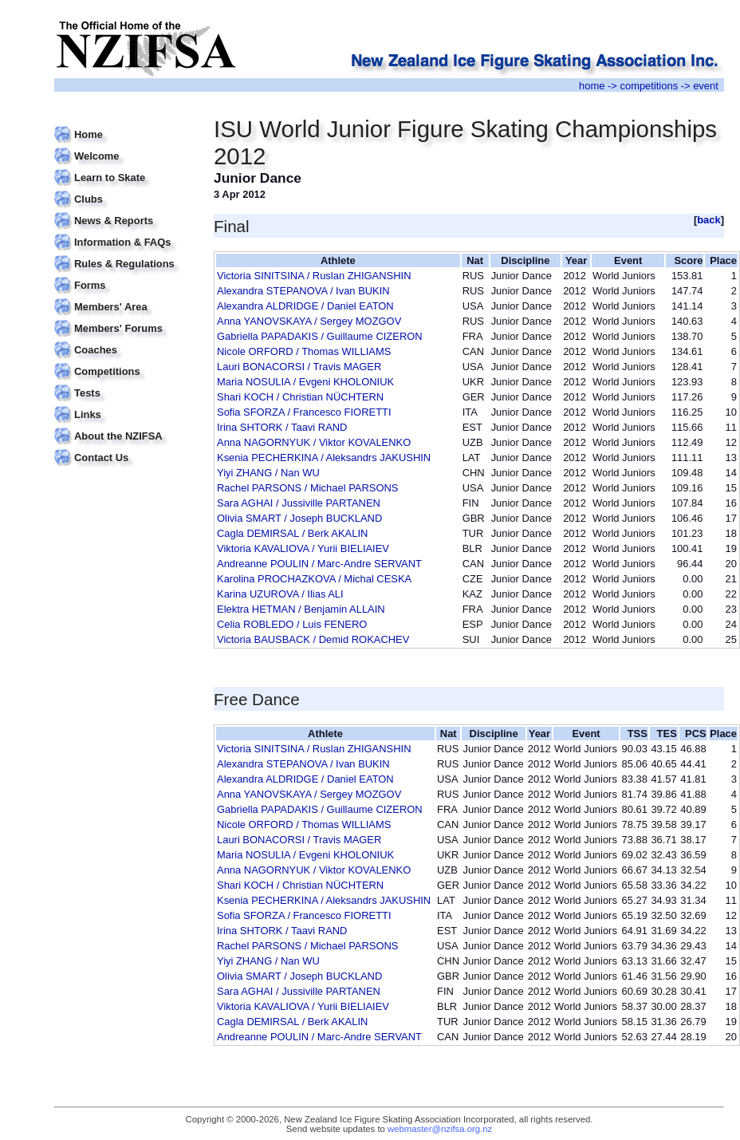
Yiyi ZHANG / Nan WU (268, 473)
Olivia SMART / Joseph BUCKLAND (299, 518)
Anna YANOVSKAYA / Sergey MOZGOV (309, 321)
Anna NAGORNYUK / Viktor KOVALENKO (314, 442)
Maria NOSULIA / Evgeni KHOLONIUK (305, 382)
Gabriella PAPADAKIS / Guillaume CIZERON (320, 336)
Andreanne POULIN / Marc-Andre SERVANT (319, 564)
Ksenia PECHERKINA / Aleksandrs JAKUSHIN (324, 457)
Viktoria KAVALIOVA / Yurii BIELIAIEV (303, 548)
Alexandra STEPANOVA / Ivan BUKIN (303, 291)
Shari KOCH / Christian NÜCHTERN (300, 397)
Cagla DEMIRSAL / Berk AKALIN (292, 533)
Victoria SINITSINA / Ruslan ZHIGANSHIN (314, 276)
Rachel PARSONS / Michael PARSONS (307, 488)
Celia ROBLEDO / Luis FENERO (292, 624)
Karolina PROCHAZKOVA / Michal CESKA (314, 579)
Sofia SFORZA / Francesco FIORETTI (304, 412)
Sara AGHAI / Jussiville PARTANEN (298, 503)
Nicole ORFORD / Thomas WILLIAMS (304, 351)
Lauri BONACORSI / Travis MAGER (299, 367)
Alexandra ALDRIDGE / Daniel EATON (305, 306)
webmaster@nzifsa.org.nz (440, 1129)
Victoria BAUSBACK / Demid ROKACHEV (313, 639)
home (591, 86)
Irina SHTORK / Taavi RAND (282, 427)
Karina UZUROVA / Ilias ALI (280, 594)
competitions (649, 86)
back (709, 220)
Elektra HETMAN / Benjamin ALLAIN (301, 609)
